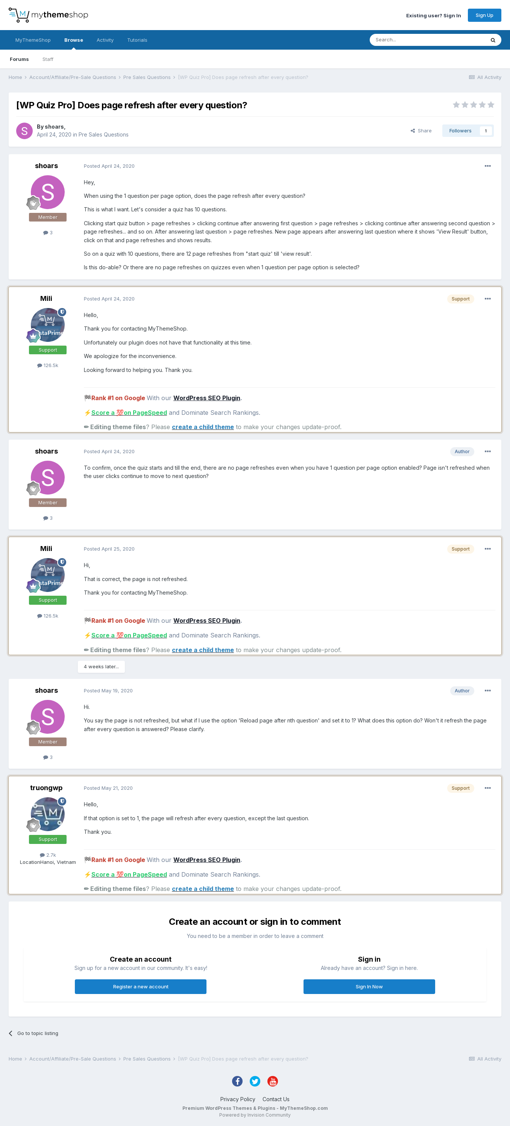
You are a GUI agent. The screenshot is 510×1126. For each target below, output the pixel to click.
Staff (47, 59)
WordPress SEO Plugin (206, 398)
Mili (46, 298)
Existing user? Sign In (433, 15)
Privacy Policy (237, 1099)
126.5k (47, 365)
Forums (19, 59)
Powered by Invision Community (255, 1115)
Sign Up (484, 15)
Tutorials (137, 40)
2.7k (48, 855)
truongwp (46, 788)
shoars (54, 126)
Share (421, 130)
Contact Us (276, 1099)
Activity (105, 40)
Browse (73, 43)
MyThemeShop (33, 40)
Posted (109, 166)
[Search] (408, 40)
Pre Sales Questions (104, 134)
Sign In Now (369, 986)
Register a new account (140, 986)
